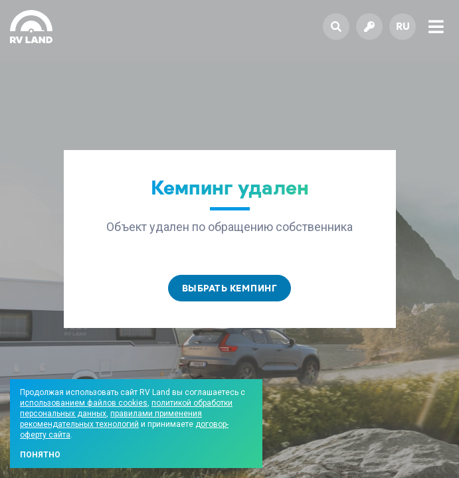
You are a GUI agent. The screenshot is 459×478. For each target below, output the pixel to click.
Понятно (40, 454)
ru (403, 26)
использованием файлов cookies (83, 403)
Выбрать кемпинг (230, 288)
